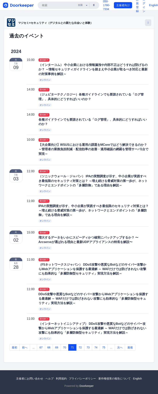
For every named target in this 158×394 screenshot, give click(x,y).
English (153, 5)
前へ (24, 347)
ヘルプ (49, 378)
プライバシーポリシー (82, 378)
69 (56, 347)
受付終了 (44, 60)
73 (88, 347)
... (33, 347)
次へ (120, 347)
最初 (14, 347)
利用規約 (61, 378)
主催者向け (123, 5)
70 (64, 347)
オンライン (45, 80)
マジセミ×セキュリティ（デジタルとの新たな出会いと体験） (55, 22)
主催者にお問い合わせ (29, 378)
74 (95, 347)
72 (80, 347)
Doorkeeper (86, 385)
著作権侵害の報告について (114, 378)
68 (48, 347)
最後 (130, 347)
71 (72, 347)
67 (41, 347)
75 (103, 347)
